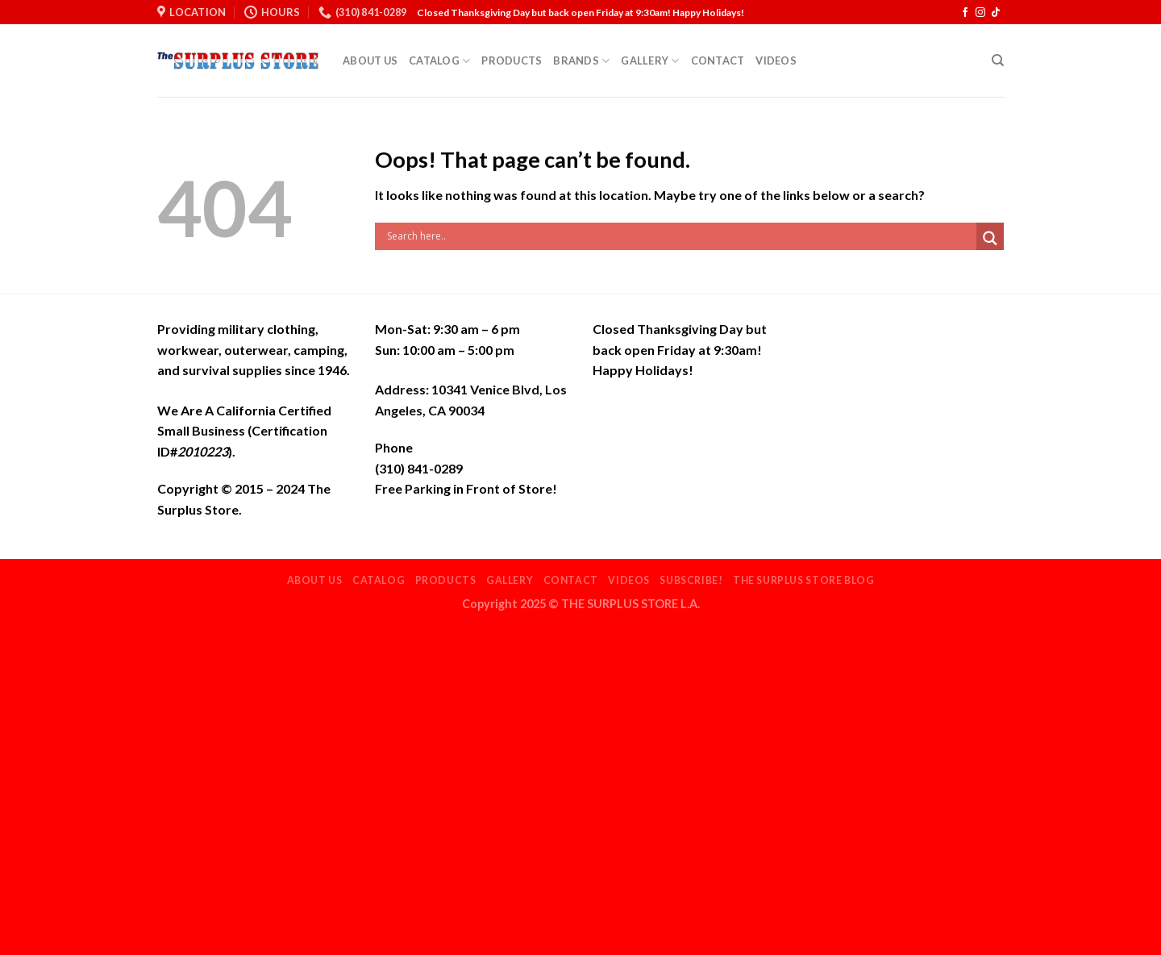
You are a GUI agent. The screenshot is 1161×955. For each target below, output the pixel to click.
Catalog (439, 61)
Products (511, 60)
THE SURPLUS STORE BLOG (803, 580)
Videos (776, 60)
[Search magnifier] (990, 238)
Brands (581, 61)
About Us (370, 60)
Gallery (650, 61)
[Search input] (679, 236)
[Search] (998, 60)
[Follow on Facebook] (965, 13)
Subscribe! (691, 580)
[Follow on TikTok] (996, 13)
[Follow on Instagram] (980, 13)
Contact (718, 60)
